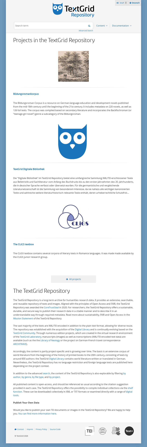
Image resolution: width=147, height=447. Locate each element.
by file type (37, 377)
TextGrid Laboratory (30, 336)
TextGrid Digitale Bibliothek (29, 169)
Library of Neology (50, 340)
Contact (20, 429)
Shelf (123, 2)
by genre (26, 377)
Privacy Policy (41, 429)
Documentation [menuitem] (120, 25)
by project (54, 377)
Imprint (30, 429)
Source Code (55, 429)
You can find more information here (37, 413)
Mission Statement (23, 318)
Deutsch (136, 3)
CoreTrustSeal (51, 307)
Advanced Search (86, 30)
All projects (75, 279)
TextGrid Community (24, 333)
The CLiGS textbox (23, 244)
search (46, 373)
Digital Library (82, 329)
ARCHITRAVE (19, 344)
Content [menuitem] (100, 25)
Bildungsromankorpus (26, 93)
